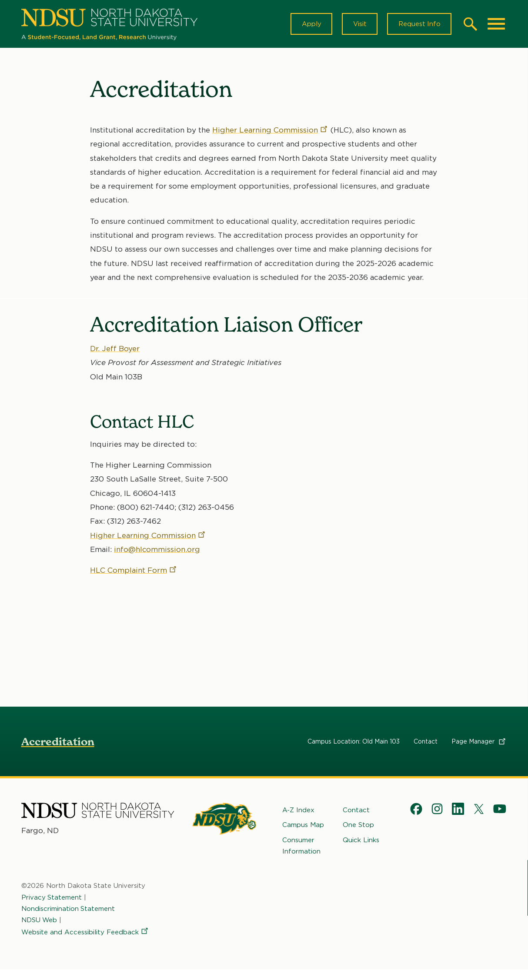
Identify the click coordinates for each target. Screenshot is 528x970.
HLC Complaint (133, 570)
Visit (358, 24)
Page (479, 742)
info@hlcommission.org (157, 549)
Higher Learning (270, 130)
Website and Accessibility (85, 933)
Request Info (419, 24)
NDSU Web (39, 921)
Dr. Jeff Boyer (115, 349)
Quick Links (361, 840)
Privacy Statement (51, 898)
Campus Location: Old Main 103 (353, 742)
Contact (426, 742)
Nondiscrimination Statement (68, 910)
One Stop (358, 826)
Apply (310, 24)
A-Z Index (298, 811)
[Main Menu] (496, 24)
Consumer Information (301, 846)
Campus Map (303, 826)
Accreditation (57, 742)
